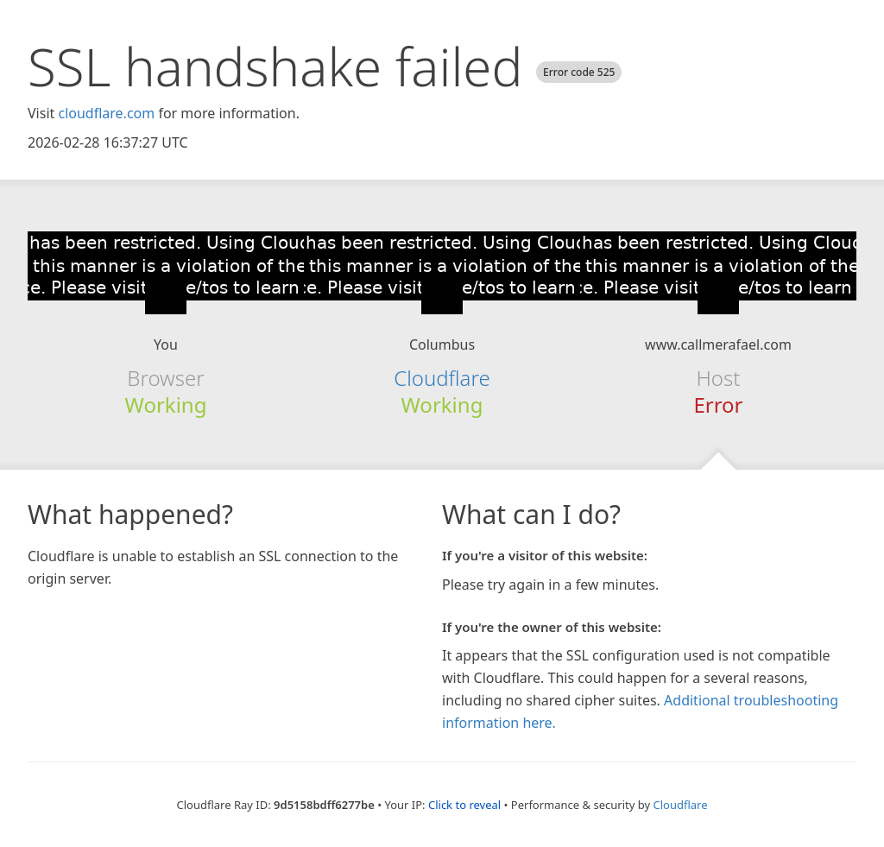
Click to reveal (464, 804)
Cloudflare (441, 377)
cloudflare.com (106, 113)
